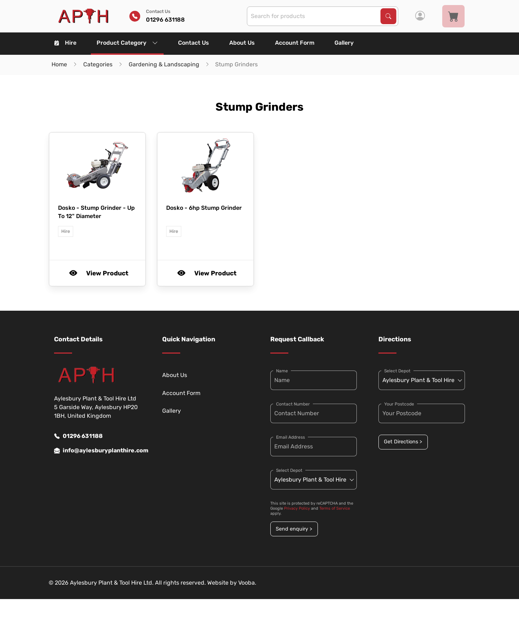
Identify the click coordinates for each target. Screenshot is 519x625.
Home (59, 64)
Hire (65, 42)
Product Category (127, 42)
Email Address (290, 437)
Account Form (294, 42)
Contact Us (193, 42)
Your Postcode (399, 404)
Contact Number (293, 404)
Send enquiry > (294, 529)
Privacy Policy (297, 508)
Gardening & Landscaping (164, 64)
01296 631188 (78, 436)
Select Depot (289, 470)
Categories (97, 64)
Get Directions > (403, 442)
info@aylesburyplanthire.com (97, 450)
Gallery (344, 42)
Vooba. (247, 582)
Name (282, 370)
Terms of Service (334, 508)
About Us (242, 42)
